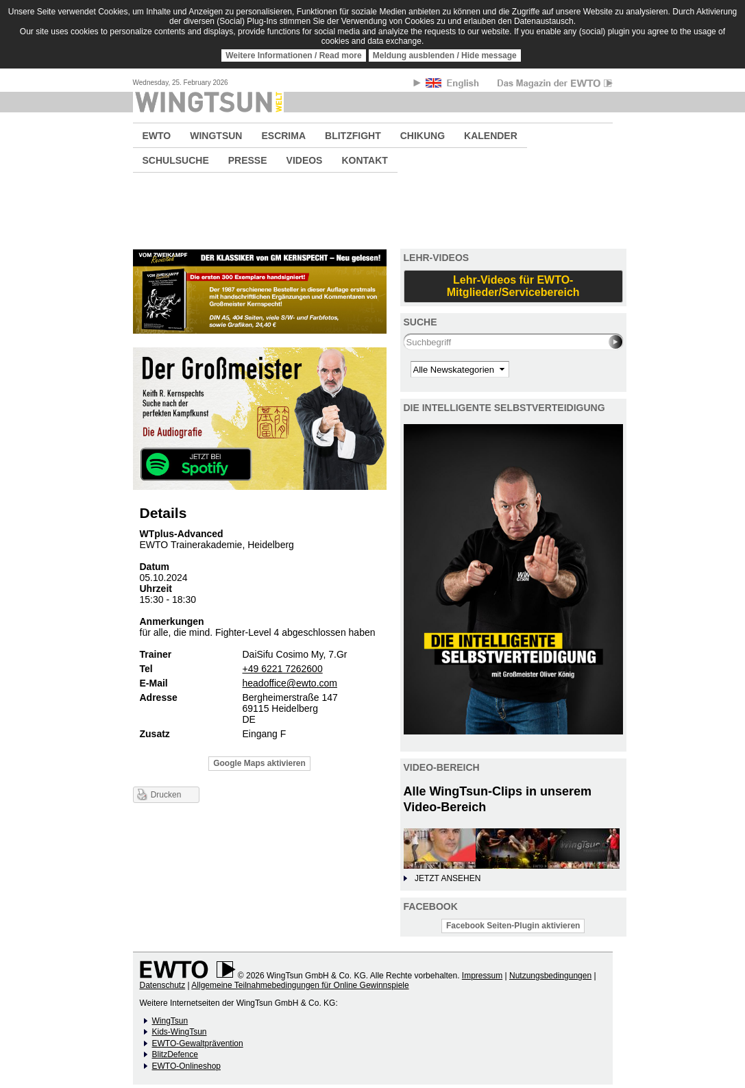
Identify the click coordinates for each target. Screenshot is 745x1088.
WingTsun (170, 1021)
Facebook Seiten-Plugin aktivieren (513, 925)
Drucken (166, 795)
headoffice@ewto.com (290, 683)
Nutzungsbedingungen (550, 975)
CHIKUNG (422, 135)
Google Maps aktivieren (259, 763)
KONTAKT (364, 160)
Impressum (482, 975)
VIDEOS (304, 160)
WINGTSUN (216, 135)
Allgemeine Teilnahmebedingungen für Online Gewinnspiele (299, 985)
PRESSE (247, 160)
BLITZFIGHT (353, 135)
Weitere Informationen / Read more (293, 55)
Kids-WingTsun (179, 1032)
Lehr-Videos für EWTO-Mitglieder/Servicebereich (513, 286)
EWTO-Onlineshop (186, 1066)
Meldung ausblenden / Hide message (445, 55)
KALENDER (490, 135)
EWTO (157, 135)
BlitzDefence (175, 1054)
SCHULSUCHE (176, 160)
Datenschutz (163, 985)
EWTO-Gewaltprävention (197, 1043)
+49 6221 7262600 (283, 668)
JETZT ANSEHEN (447, 878)
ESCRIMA (283, 135)
